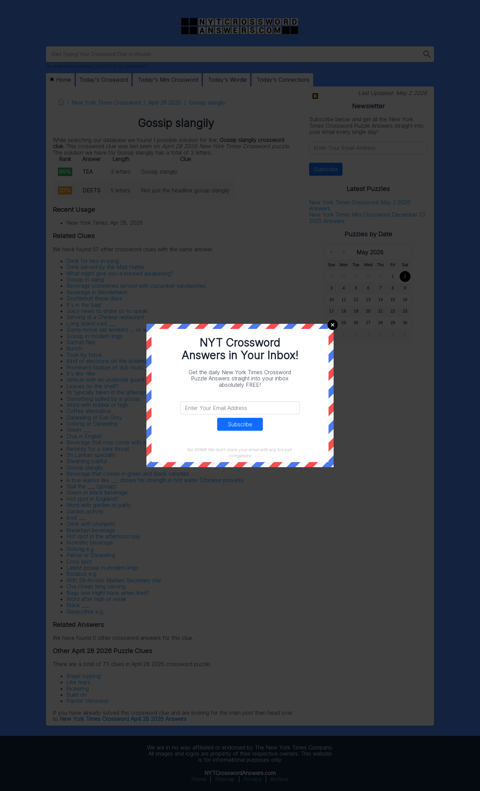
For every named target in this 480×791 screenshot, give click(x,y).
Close (332, 325)
